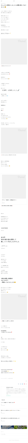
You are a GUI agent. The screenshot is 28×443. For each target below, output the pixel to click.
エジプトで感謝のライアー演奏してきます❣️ (8, 403)
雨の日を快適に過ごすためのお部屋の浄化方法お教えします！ (10, 419)
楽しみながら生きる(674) (3, 379)
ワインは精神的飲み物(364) (10, 379)
